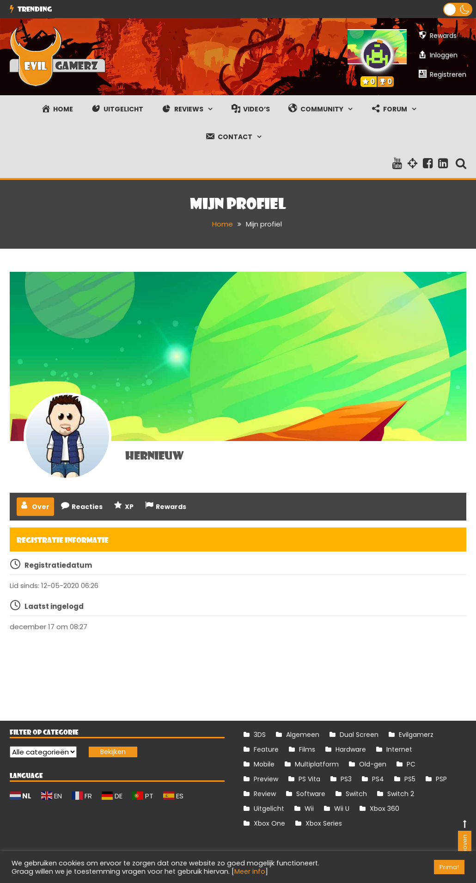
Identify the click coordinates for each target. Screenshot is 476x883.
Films (307, 749)
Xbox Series (323, 823)
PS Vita (309, 779)
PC (411, 764)
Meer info (249, 871)
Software (310, 793)
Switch (356, 793)
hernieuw (154, 455)
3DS (260, 734)
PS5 (409, 779)
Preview (266, 779)
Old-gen (372, 764)
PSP (441, 779)
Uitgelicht (269, 808)
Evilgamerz (416, 734)
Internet (399, 749)
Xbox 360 (384, 808)
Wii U (341, 808)
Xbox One (269, 823)
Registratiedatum (58, 565)
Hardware (351, 749)
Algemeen (302, 734)
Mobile (264, 764)
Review (265, 793)
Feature (266, 749)
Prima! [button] (449, 867)
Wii (309, 808)
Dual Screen (359, 734)
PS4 (378, 779)
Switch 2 (400, 793)
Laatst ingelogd (54, 606)
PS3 (346, 779)
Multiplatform (317, 764)
